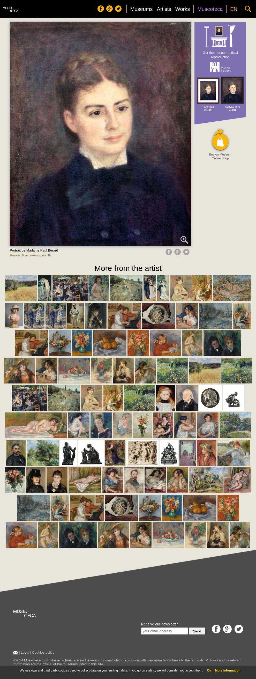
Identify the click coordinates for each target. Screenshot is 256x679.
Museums (141, 9)
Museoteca (210, 9)
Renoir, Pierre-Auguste (30, 255)
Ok (209, 670)
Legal (25, 652)
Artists (164, 9)
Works (182, 9)
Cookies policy (43, 652)
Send (197, 631)
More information (227, 670)
